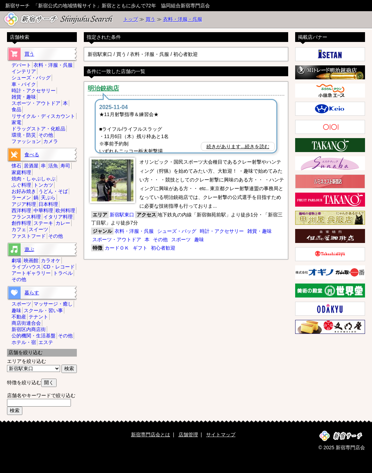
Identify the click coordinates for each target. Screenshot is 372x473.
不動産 (19, 317)
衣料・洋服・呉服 (182, 19)
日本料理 (48, 204)
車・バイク (24, 84)
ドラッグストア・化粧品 (38, 128)
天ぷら (48, 197)
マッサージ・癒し (53, 304)
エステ (45, 342)
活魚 (53, 166)
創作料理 (21, 223)
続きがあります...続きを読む (237, 146)
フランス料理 (26, 217)
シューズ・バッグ (176, 231)
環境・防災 (24, 135)
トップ (130, 19)
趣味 (199, 239)
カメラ (50, 141)
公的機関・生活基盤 (34, 335)
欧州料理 (65, 210)
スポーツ (181, 239)
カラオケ (50, 260)
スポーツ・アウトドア (116, 239)
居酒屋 (31, 166)
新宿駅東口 (122, 214)
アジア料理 (24, 204)
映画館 (31, 260)
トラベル (63, 273)
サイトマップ (220, 434)
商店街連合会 (26, 323)
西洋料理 (21, 210)
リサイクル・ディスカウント (43, 116)
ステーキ (43, 223)
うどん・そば (53, 191)
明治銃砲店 (103, 88)
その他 (160, 239)
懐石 (16, 166)
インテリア (24, 71)
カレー (63, 223)
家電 (16, 122)
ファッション (26, 141)
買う (150, 19)
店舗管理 (188, 434)
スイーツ (38, 229)
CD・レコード (59, 267)
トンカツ (43, 185)
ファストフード (29, 236)
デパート (21, 65)
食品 (16, 109)
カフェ (19, 229)
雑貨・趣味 (259, 231)
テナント (38, 317)
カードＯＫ (117, 248)
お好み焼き (24, 191)
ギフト (140, 248)
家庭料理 (21, 172)
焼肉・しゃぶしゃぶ (34, 178)
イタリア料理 (58, 217)
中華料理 (43, 210)
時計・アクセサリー (222, 231)
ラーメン (21, 197)
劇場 (16, 260)
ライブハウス (26, 267)
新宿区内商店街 (29, 329)
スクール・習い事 (43, 310)
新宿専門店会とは (150, 434)
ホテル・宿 (24, 342)
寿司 (65, 166)
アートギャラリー (31, 273)
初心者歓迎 (163, 248)
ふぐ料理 (21, 185)
